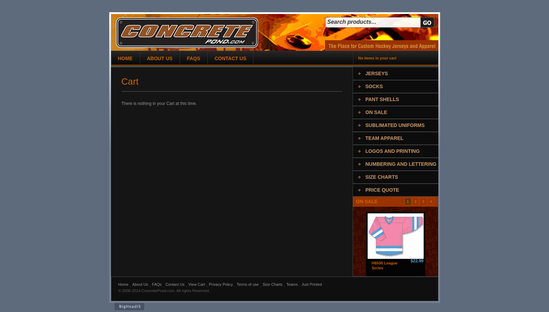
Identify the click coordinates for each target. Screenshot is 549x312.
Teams (292, 284)
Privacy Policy (221, 284)
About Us (140, 284)
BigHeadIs (129, 306)
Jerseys (377, 73)
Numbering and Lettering (401, 164)
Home (123, 284)
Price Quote (382, 190)
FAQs (157, 284)
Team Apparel (385, 138)
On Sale (376, 112)
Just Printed (311, 284)
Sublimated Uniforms (395, 125)
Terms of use (248, 284)
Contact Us (175, 284)
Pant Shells (382, 99)
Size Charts (382, 177)
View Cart (196, 284)
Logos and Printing (393, 151)
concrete (187, 32)
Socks (374, 86)
